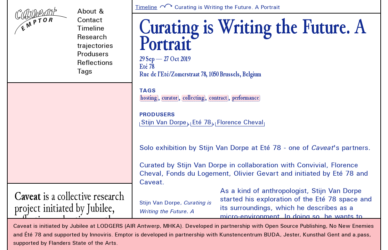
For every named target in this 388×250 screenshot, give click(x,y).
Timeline (90, 28)
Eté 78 (201, 122)
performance (245, 98)
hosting (148, 98)
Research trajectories (95, 41)
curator (169, 98)
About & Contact (90, 15)
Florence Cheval (240, 122)
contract (218, 98)
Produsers (92, 53)
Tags (84, 71)
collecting (193, 98)
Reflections (95, 62)
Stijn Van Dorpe (163, 122)
